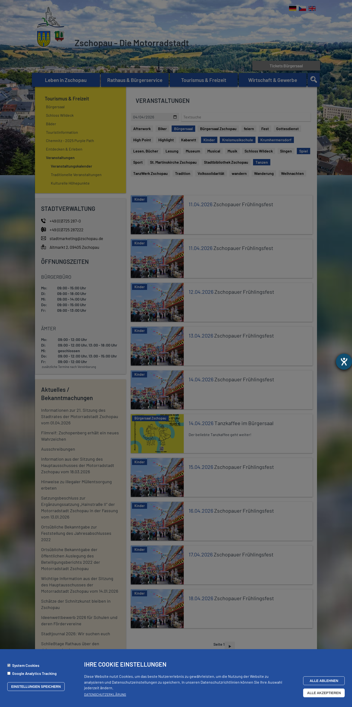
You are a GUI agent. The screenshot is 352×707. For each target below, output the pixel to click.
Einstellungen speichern (36, 687)
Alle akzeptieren (324, 693)
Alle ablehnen (324, 681)
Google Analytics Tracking (34, 673)
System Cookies (25, 665)
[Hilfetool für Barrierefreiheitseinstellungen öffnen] (344, 362)
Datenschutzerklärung (105, 694)
